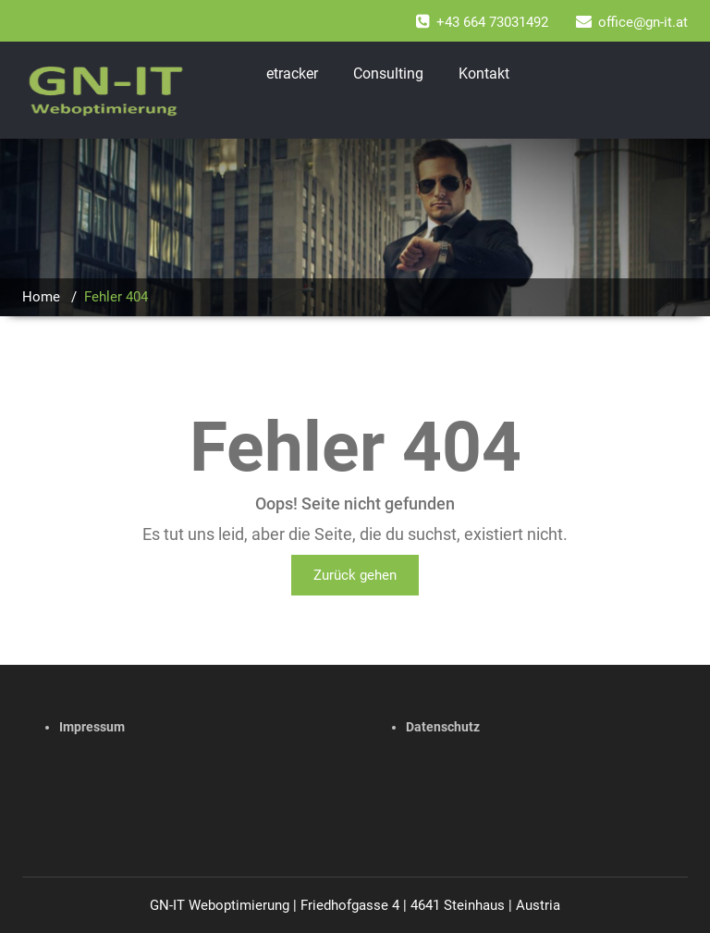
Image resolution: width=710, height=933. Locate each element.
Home (41, 296)
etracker (292, 73)
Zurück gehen (355, 575)
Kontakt (484, 73)
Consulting (388, 73)
